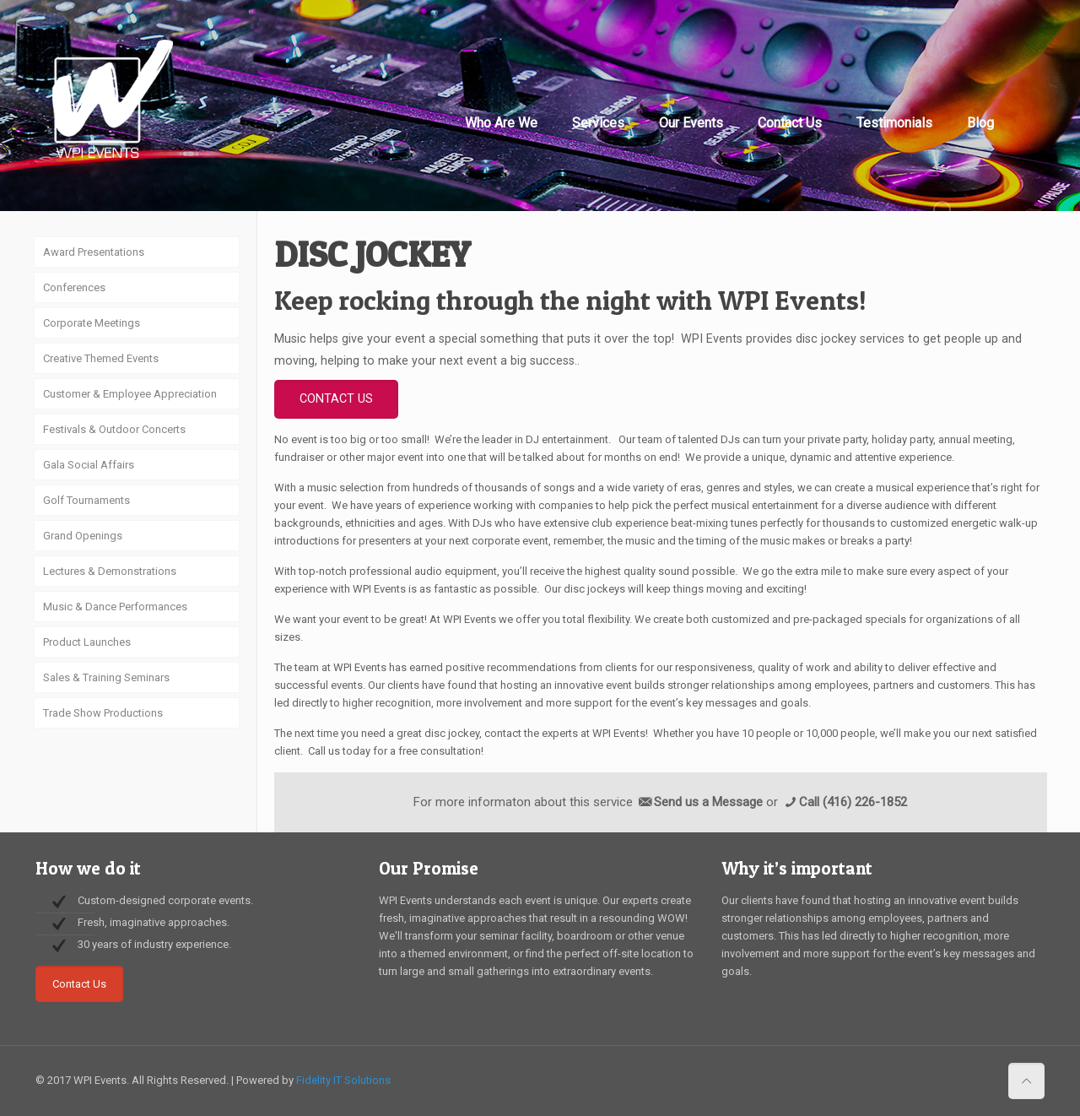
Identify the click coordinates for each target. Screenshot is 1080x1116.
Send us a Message (708, 802)
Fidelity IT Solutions (343, 1080)
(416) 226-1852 (865, 802)
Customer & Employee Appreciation (130, 393)
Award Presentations (93, 252)
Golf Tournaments (86, 500)
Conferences (74, 287)
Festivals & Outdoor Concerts (114, 429)
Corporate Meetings (91, 323)
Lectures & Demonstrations (109, 571)
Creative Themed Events (101, 358)
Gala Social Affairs (88, 464)
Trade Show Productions (103, 713)
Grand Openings (82, 535)
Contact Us (79, 984)
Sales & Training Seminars (106, 677)
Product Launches (87, 642)
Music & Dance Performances (115, 606)
